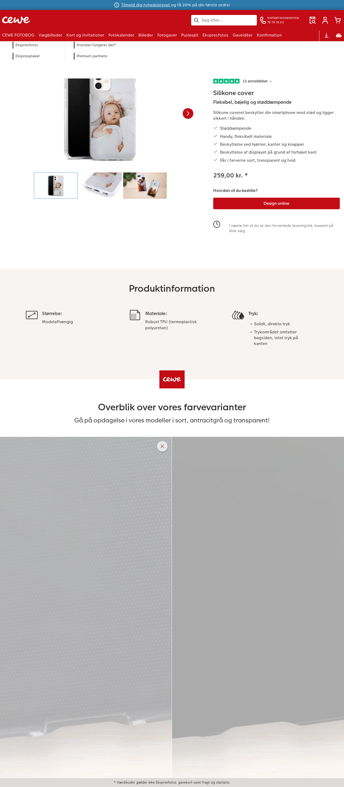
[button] (325, 20)
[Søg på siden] (224, 20)
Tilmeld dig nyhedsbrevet (146, 5)
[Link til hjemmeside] (53, 20)
